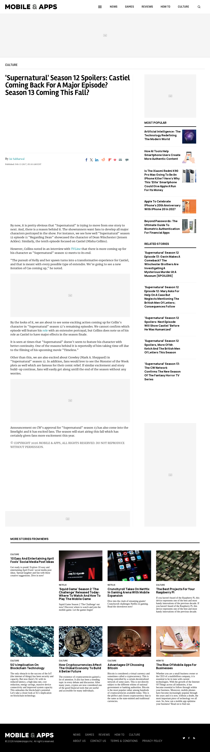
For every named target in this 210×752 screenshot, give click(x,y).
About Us (79, 741)
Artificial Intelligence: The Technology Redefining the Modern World (162, 135)
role (45, 330)
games (129, 7)
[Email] (120, 160)
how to (165, 7)
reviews (147, 7)
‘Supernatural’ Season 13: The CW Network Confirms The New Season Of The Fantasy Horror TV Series (162, 371)
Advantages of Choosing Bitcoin (126, 666)
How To (160, 660)
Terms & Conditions (124, 741)
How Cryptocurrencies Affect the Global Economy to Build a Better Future (80, 668)
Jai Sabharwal (17, 158)
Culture (11, 64)
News (76, 735)
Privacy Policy (152, 741)
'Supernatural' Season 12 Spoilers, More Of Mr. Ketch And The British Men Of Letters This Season (162, 346)
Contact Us (98, 741)
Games (89, 735)
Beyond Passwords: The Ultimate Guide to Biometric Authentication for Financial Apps (162, 227)
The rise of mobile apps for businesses (176, 666)
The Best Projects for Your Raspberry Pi (175, 590)
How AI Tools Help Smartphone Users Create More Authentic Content (162, 155)
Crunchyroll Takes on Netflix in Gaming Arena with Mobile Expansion (129, 592)
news (113, 7)
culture (183, 7)
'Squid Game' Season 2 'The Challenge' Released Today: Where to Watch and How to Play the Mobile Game (80, 594)
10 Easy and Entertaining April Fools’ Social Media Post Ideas (32, 560)
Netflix (62, 585)
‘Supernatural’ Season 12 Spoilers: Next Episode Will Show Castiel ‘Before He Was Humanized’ (161, 323)
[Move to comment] (127, 160)
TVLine (76, 249)
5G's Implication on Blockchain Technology (27, 666)
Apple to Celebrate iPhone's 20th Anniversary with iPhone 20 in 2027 (162, 205)
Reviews (104, 735)
